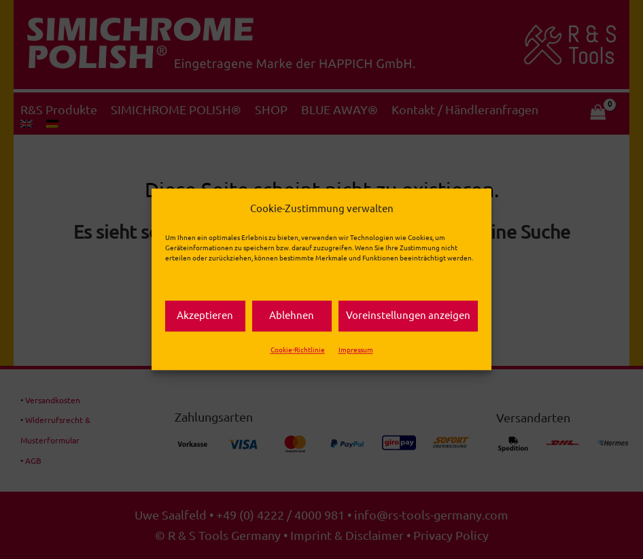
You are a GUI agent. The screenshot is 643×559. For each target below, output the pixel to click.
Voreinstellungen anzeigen (408, 316)
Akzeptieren (205, 316)
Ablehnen (291, 316)
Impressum (355, 350)
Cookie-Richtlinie (298, 350)
